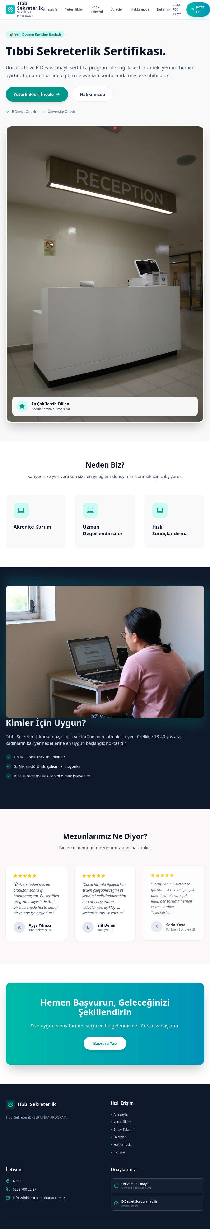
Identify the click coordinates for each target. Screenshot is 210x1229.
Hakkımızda (140, 9)
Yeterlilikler (74, 9)
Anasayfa (50, 9)
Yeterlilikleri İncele (37, 94)
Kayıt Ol (197, 9)
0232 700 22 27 (24, 1189)
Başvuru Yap (105, 1043)
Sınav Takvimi (97, 9)
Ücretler (116, 9)
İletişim (163, 9)
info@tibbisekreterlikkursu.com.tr (39, 1198)
